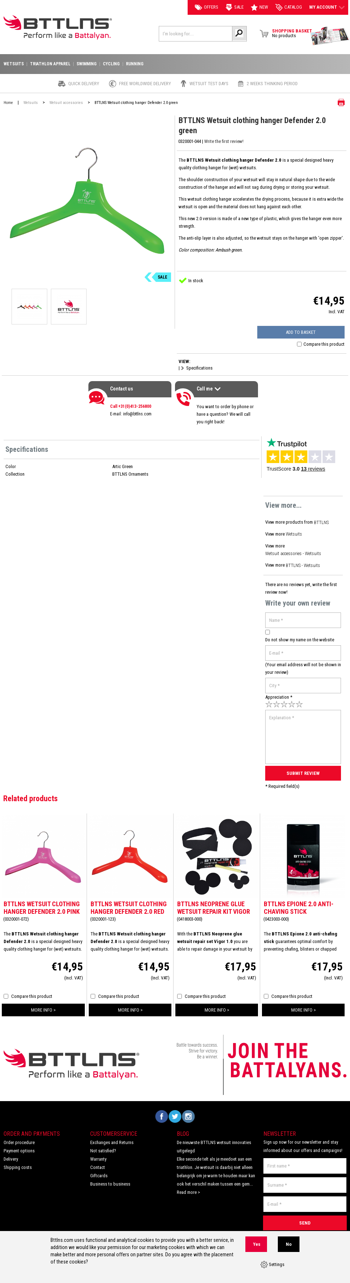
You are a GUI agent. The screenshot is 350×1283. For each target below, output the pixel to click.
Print (335, 102)
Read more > (188, 1188)
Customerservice (113, 1130)
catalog (288, 7)
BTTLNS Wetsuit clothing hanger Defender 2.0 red (129, 904)
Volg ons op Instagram (188, 1113)
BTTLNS (321, 522)
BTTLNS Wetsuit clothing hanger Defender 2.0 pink (42, 904)
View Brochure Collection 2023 (330, 36)
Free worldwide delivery (145, 84)
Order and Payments (32, 1130)
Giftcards (99, 1172)
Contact (97, 1163)
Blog (183, 1130)
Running (135, 64)
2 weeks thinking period (272, 84)
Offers (206, 7)
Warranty (98, 1155)
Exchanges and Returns (112, 1139)
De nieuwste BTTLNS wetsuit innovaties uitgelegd (214, 1143)
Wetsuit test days (208, 84)
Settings (272, 1265)
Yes (257, 1244)
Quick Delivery (83, 84)
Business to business (110, 1180)
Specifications (199, 368)
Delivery (11, 1155)
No (289, 1244)
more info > (43, 1006)
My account (327, 7)
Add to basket (306, 332)
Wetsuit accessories (66, 102)
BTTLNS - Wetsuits (303, 563)
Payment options (19, 1147)
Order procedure (19, 1139)
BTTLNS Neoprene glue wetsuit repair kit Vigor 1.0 (213, 907)
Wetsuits (294, 533)
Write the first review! (224, 141)
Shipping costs (18, 1163)
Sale (235, 7)
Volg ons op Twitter (175, 1113)
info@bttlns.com (137, 413)
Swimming (86, 64)
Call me (210, 389)
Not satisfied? (103, 1147)
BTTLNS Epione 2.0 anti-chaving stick (298, 904)
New (259, 7)
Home (8, 102)
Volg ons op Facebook (162, 1113)
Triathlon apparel (50, 64)
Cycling (111, 64)
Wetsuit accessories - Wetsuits (294, 552)
